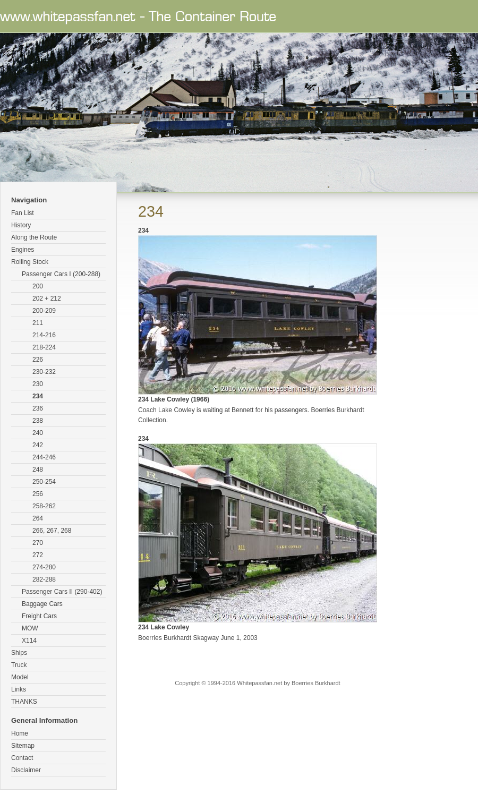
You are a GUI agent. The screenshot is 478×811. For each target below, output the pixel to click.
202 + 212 (46, 298)
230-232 (44, 371)
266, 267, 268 (51, 530)
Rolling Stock (29, 262)
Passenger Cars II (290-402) (62, 591)
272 (37, 555)
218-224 (44, 347)
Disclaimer (26, 770)
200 (37, 286)
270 (37, 543)
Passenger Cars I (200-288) (61, 274)
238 (37, 420)
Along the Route (34, 237)
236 (37, 408)
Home (19, 733)
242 (37, 445)
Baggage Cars (42, 604)
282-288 (44, 579)
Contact (22, 758)
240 (37, 433)
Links (18, 689)
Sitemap (23, 745)
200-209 (44, 310)
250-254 (44, 481)
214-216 (44, 335)
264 (37, 518)
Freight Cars (39, 616)
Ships (19, 652)
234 (37, 396)
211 (37, 323)
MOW (30, 628)
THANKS (24, 701)
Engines (22, 249)
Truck (19, 665)
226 (37, 359)
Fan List (22, 213)
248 (37, 469)
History (21, 225)
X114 (29, 640)
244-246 (44, 457)
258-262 (44, 506)
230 (37, 384)
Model (20, 677)
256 (37, 494)
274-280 (44, 567)
